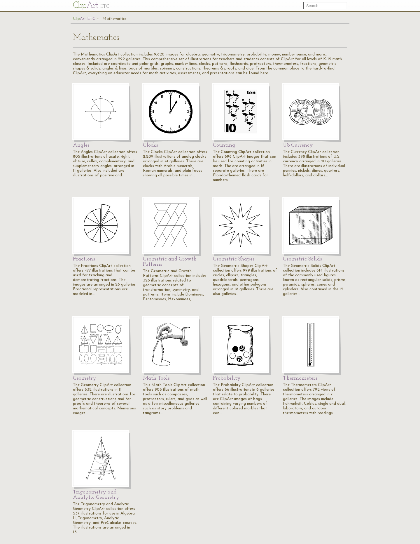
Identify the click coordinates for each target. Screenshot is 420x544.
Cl (91, 5)
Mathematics (114, 19)
